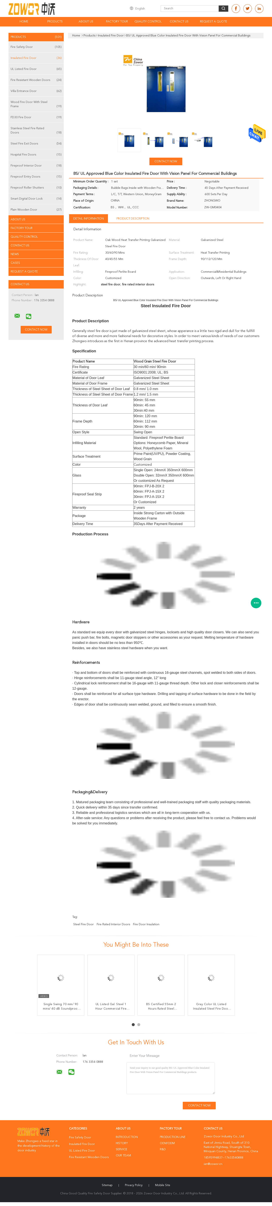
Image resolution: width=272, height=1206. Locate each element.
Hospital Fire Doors (36, 155)
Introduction (127, 1137)
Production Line (173, 1137)
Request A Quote (213, 21)
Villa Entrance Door (36, 91)
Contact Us (179, 21)
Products (55, 21)
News (15, 254)
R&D (163, 1149)
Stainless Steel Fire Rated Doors (36, 131)
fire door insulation (146, 924)
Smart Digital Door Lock (36, 199)
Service (121, 1149)
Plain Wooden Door (36, 210)
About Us (86, 21)
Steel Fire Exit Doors (36, 144)
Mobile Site (162, 1185)
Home (24, 21)
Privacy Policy (134, 1185)
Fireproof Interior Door (36, 166)
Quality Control (148, 21)
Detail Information (88, 218)
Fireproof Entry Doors (36, 177)
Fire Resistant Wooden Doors (36, 80)
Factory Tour (117, 21)
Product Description (132, 218)
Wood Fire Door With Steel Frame (36, 104)
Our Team (123, 1155)
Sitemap (107, 1185)
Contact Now (165, 161)
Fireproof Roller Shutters (36, 188)
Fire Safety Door (36, 47)
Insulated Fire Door (36, 58)
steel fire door (83, 924)
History (122, 1143)
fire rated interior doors (113, 924)
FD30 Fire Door (36, 117)
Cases (15, 262)
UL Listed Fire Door (36, 69)
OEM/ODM (167, 1143)
